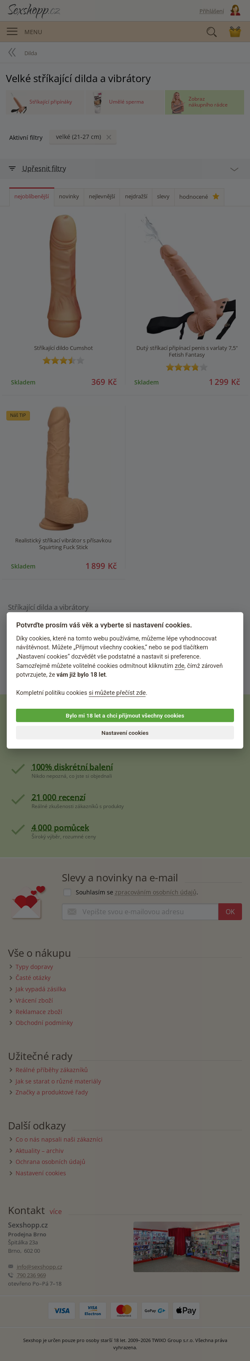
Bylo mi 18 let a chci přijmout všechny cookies (125, 715)
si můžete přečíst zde (117, 693)
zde (179, 665)
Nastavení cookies (125, 732)
